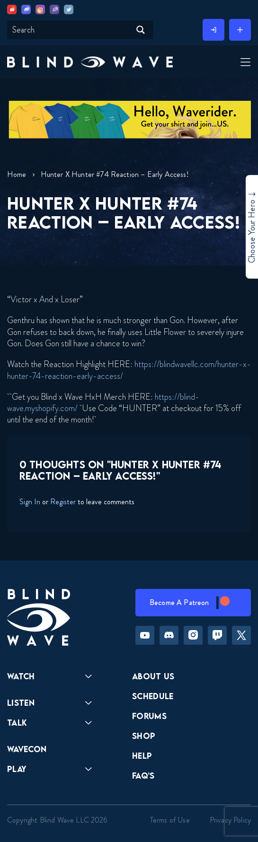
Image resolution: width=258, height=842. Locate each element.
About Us (153, 676)
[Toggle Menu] (244, 63)
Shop (143, 736)
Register (63, 501)
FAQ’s (143, 776)
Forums (149, 716)
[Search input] (70, 30)
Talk (17, 723)
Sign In (29, 501)
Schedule (153, 696)
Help (142, 756)
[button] (90, 61)
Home (17, 174)
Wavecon (26, 749)
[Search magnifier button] (141, 30)
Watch (21, 676)
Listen (21, 703)
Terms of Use (170, 820)
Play (17, 769)
